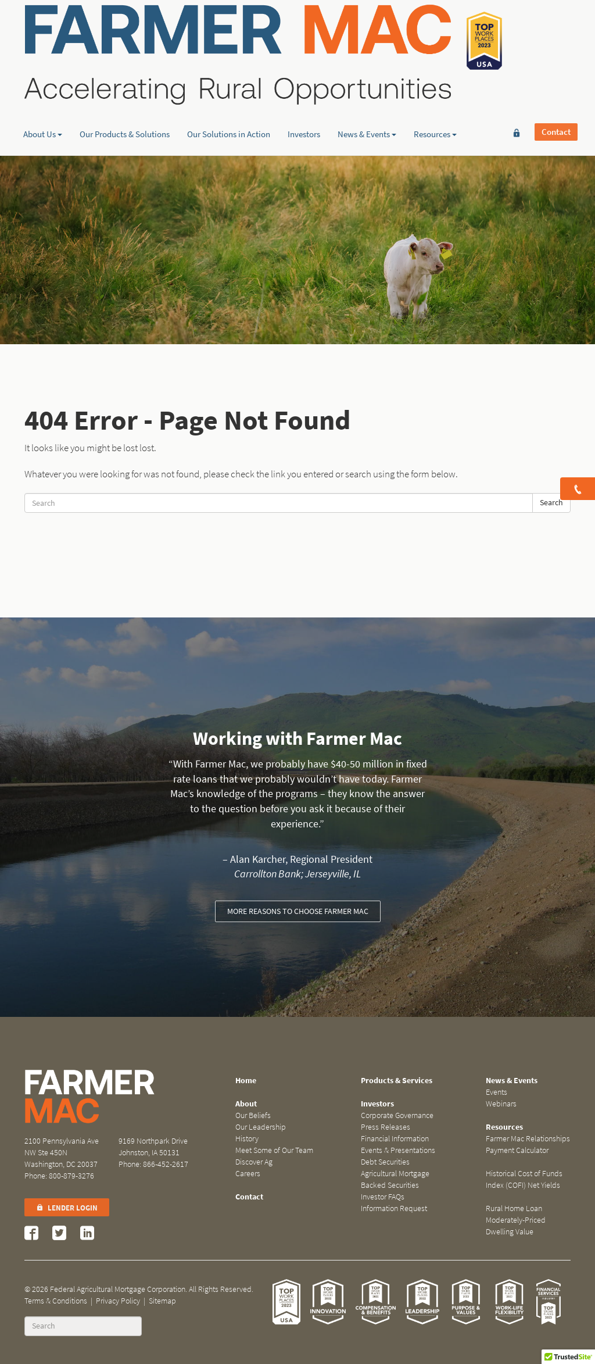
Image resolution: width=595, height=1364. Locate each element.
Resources (435, 90)
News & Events (367, 90)
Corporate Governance (397, 1115)
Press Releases (385, 1127)
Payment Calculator (517, 1150)
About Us (42, 90)
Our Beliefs (253, 1115)
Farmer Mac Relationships (528, 1138)
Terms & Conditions (55, 1300)
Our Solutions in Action (228, 90)
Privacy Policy (118, 1300)
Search (551, 502)
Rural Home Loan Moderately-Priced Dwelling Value (516, 1220)
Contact (556, 27)
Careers (247, 1173)
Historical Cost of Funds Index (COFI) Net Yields (524, 1179)
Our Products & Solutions (125, 90)
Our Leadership (260, 1127)
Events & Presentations (398, 1150)
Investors (304, 90)
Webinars (501, 1103)
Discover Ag (254, 1161)
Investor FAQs (382, 1196)
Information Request (394, 1208)
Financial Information (395, 1138)
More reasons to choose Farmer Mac (297, 911)
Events (496, 1092)
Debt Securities (385, 1161)
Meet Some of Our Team (274, 1150)
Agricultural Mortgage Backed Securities (395, 1179)
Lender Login (67, 1208)
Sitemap (162, 1300)
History (247, 1138)
